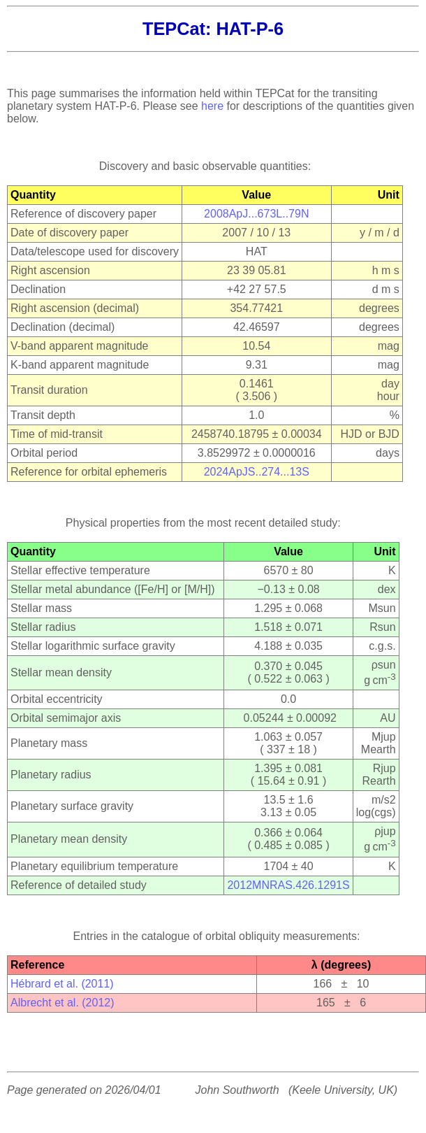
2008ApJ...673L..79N (256, 214)
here (212, 106)
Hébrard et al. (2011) (62, 984)
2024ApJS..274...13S (256, 472)
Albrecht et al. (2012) (62, 1003)
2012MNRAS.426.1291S (288, 885)
